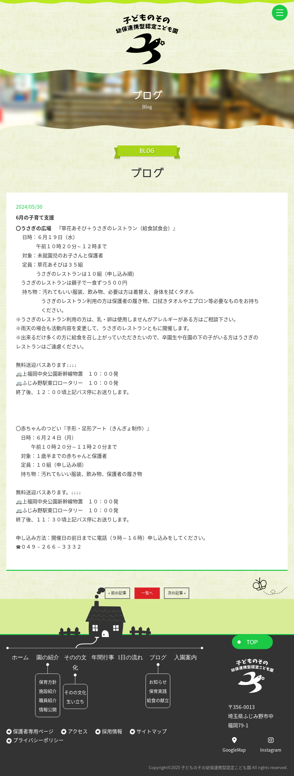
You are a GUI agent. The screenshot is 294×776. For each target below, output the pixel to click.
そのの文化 (75, 692)
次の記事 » (177, 593)
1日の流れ (130, 657)
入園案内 (185, 657)
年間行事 (102, 657)
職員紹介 (48, 700)
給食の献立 (158, 700)
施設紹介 (48, 691)
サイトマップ (151, 731)
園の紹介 (47, 657)
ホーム (20, 657)
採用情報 (111, 731)
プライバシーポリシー (38, 740)
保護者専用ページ (32, 731)
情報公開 (48, 709)
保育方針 (48, 682)
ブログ (157, 657)
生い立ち (75, 701)
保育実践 (158, 691)
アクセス (77, 731)
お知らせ (158, 682)
